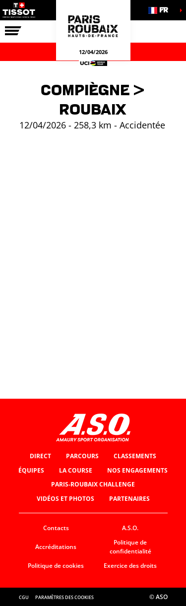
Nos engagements (137, 470)
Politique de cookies (56, 565)
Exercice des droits (130, 565)
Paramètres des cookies (64, 597)
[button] (161, 10)
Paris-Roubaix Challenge (93, 484)
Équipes (31, 470)
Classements (135, 456)
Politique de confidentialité (130, 547)
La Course (75, 470)
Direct (40, 456)
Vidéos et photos (65, 498)
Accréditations (55, 547)
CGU (24, 597)
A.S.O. (130, 528)
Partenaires (129, 498)
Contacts (56, 528)
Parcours (82, 456)
